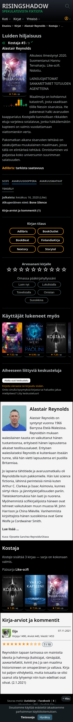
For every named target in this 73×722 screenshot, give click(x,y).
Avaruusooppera (24, 181)
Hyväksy (45, 717)
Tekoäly (8, 188)
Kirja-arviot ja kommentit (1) (21, 210)
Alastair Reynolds (16, 48)
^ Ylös (66, 698)
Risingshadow (25, 8)
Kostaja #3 (17, 42)
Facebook (44, 700)
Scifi (5, 181)
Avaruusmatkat (51, 181)
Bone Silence (38, 202)
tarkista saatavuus (30, 168)
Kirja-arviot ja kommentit (30, 620)
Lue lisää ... (10, 529)
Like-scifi (22, 569)
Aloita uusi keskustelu (16, 380)
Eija (15, 631)
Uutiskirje (30, 700)
